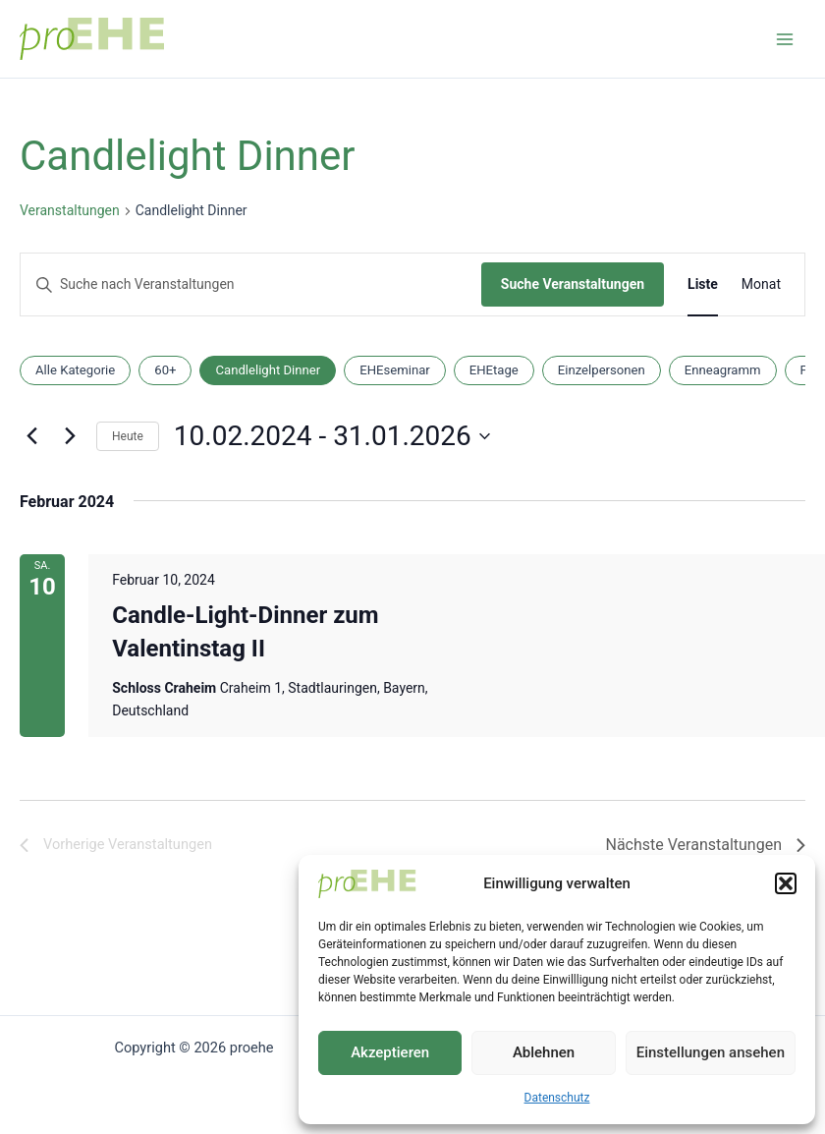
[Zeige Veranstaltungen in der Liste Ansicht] (703, 284)
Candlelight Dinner (267, 370)
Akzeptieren (390, 1052)
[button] (786, 883)
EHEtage (494, 370)
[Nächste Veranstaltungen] (70, 436)
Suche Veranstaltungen (572, 284)
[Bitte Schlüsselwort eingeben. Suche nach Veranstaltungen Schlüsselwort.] (251, 284)
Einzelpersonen (601, 370)
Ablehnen (544, 1052)
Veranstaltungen (70, 210)
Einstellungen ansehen (710, 1052)
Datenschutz (557, 1098)
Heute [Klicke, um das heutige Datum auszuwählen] (127, 436)
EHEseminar (394, 370)
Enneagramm (723, 370)
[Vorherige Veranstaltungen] (31, 436)
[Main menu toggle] (784, 39)
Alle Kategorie (75, 370)
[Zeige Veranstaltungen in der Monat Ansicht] (761, 284)
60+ (165, 370)
